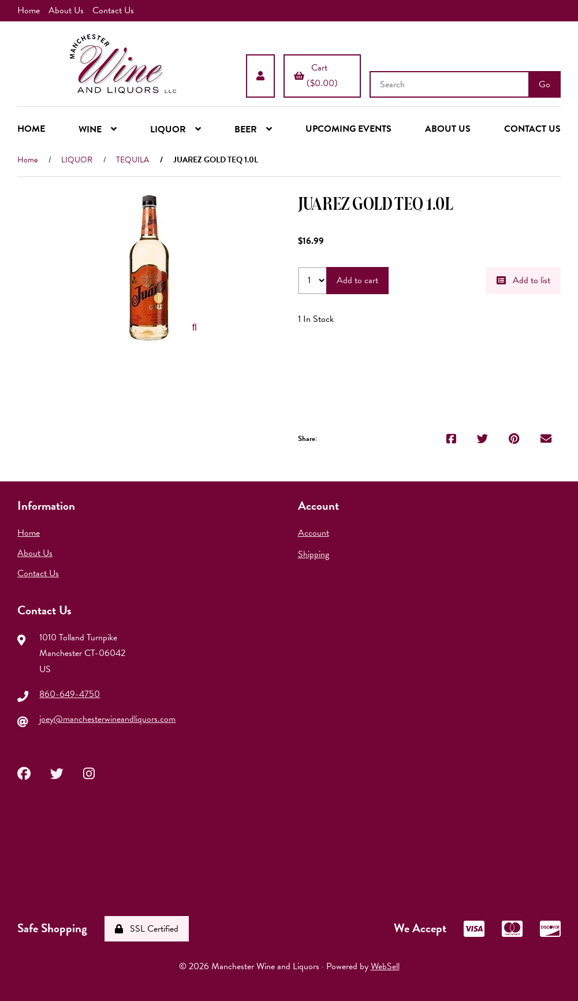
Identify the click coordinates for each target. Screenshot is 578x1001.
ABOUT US (448, 129)
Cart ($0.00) (316, 75)
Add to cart (357, 280)
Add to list (523, 280)
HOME (31, 129)
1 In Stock (316, 319)
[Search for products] (450, 84)
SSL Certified (146, 929)
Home (28, 10)
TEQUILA (132, 160)
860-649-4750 (69, 694)
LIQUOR (76, 160)
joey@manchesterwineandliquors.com (107, 719)
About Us (66, 10)
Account (313, 533)
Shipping (313, 554)
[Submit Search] (544, 84)
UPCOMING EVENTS (348, 129)
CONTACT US (532, 129)
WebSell (385, 966)
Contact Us (113, 10)
